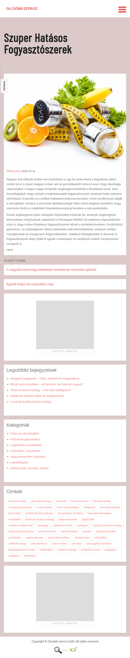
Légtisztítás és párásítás (26, 445)
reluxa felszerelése (59, 537)
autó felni (61, 501)
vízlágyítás (110, 549)
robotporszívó (82, 537)
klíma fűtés (14, 513)
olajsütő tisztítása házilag (107, 525)
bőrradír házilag (102, 501)
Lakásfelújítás (19, 462)
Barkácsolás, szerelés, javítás (29, 468)
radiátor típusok (34, 537)
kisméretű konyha (110, 507)
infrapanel (89, 507)
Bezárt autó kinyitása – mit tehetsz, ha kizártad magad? (46, 384)
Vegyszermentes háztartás (28, 456)
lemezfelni (14, 519)
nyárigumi (82, 525)
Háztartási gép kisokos (25, 439)
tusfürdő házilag (67, 549)
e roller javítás (44, 507)
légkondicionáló (68, 519)
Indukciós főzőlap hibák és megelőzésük (37, 396)
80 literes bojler (17, 501)
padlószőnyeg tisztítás (21, 531)
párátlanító (14, 537)
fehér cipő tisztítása (68, 507)
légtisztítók (88, 519)
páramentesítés (47, 531)
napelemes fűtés (62, 525)
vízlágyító (13, 555)
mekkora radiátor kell (20, 525)
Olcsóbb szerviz (22, 9)
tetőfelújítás (46, 549)
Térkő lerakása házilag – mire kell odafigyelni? (40, 390)
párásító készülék (106, 531)
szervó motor (59, 543)
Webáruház (14, 171)
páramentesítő (69, 531)
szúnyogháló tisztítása (99, 543)
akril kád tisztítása (41, 501)
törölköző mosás (90, 549)
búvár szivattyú (79, 501)
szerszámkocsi (38, 543)
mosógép (42, 525)
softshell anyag (17, 543)
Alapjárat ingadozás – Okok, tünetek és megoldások (44, 378)
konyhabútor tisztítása (70, 513)
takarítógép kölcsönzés (21, 549)
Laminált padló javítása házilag (30, 401)
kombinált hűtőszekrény (39, 513)
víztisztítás (30, 555)
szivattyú (76, 543)
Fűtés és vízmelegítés (24, 433)
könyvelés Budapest (99, 513)
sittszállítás (100, 537)
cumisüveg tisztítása (20, 507)
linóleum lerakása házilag (39, 519)
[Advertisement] (65, 325)
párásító (86, 531)
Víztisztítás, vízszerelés (25, 451)
